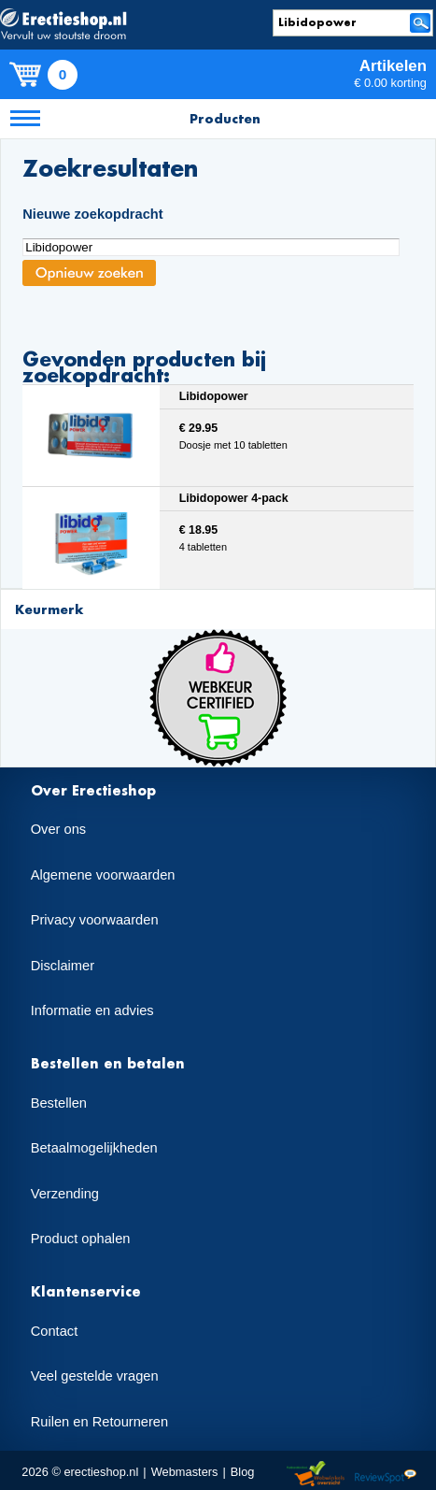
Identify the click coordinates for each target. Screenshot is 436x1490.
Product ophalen (81, 1238)
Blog (243, 1472)
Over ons (58, 829)
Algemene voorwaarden (103, 874)
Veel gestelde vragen (95, 1375)
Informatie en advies (92, 1010)
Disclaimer (62, 965)
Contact (54, 1331)
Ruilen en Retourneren (99, 1421)
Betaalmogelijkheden (94, 1147)
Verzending (65, 1193)
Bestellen (59, 1103)
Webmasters (184, 1472)
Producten (225, 118)
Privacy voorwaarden (95, 919)
